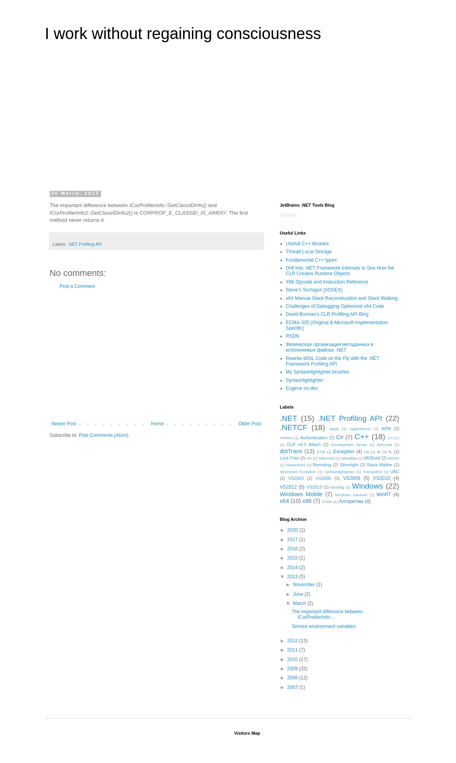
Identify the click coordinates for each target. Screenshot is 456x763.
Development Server (349, 444)
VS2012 (288, 487)
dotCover (384, 444)
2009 (293, 668)
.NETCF (293, 427)
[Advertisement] (228, 121)
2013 (293, 576)
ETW (321, 452)
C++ (361, 436)
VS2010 (381, 478)
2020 (293, 530)
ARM (386, 428)
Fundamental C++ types (311, 260)
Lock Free (289, 458)
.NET (288, 418)
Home (157, 423)
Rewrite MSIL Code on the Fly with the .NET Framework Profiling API (333, 361)
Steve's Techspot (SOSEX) (314, 290)
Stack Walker (379, 464)
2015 (293, 558)
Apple (334, 428)
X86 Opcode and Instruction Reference (327, 282)
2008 (293, 678)
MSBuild (372, 458)
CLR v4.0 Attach (304, 444)
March (300, 603)
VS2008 (351, 478)
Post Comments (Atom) (104, 435)
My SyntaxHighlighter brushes (317, 372)
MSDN (393, 458)
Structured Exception (298, 472)
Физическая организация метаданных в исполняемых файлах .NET (330, 347)
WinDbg (337, 487)
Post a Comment (77, 286)
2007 (293, 687)
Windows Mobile (301, 494)
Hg (366, 452)
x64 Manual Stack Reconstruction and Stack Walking (342, 298)
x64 (284, 501)
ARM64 (286, 438)
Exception (343, 451)
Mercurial (327, 458)
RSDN (292, 336)
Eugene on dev (302, 388)
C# (339, 437)
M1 (309, 458)
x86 (306, 501)
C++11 (393, 438)
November (304, 584)
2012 (293, 641)
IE (379, 452)
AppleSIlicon (359, 428)
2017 (293, 539)
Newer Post (64, 423)
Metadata (349, 458)
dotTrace (291, 451)
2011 (293, 650)
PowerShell (295, 465)
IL (390, 451)
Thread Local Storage (309, 251)
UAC (394, 471)
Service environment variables (324, 626)
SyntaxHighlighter (304, 380)
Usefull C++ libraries (307, 244)
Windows (367, 486)
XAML (327, 501)
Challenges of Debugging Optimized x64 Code (335, 306)
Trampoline (372, 472)
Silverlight (349, 464)
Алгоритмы (351, 501)
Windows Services (351, 495)
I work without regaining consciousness (183, 33)
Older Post (250, 423)
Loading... (290, 215)
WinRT (383, 494)
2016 (293, 549)
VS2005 (323, 478)
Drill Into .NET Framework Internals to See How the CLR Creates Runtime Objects (340, 270)
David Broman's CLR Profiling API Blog (327, 314)
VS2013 (313, 487)
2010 (293, 659)
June (298, 594)
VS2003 (295, 478)
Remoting (322, 464)
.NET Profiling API (85, 244)
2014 (293, 567)
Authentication (313, 437)
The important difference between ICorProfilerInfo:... (327, 614)
